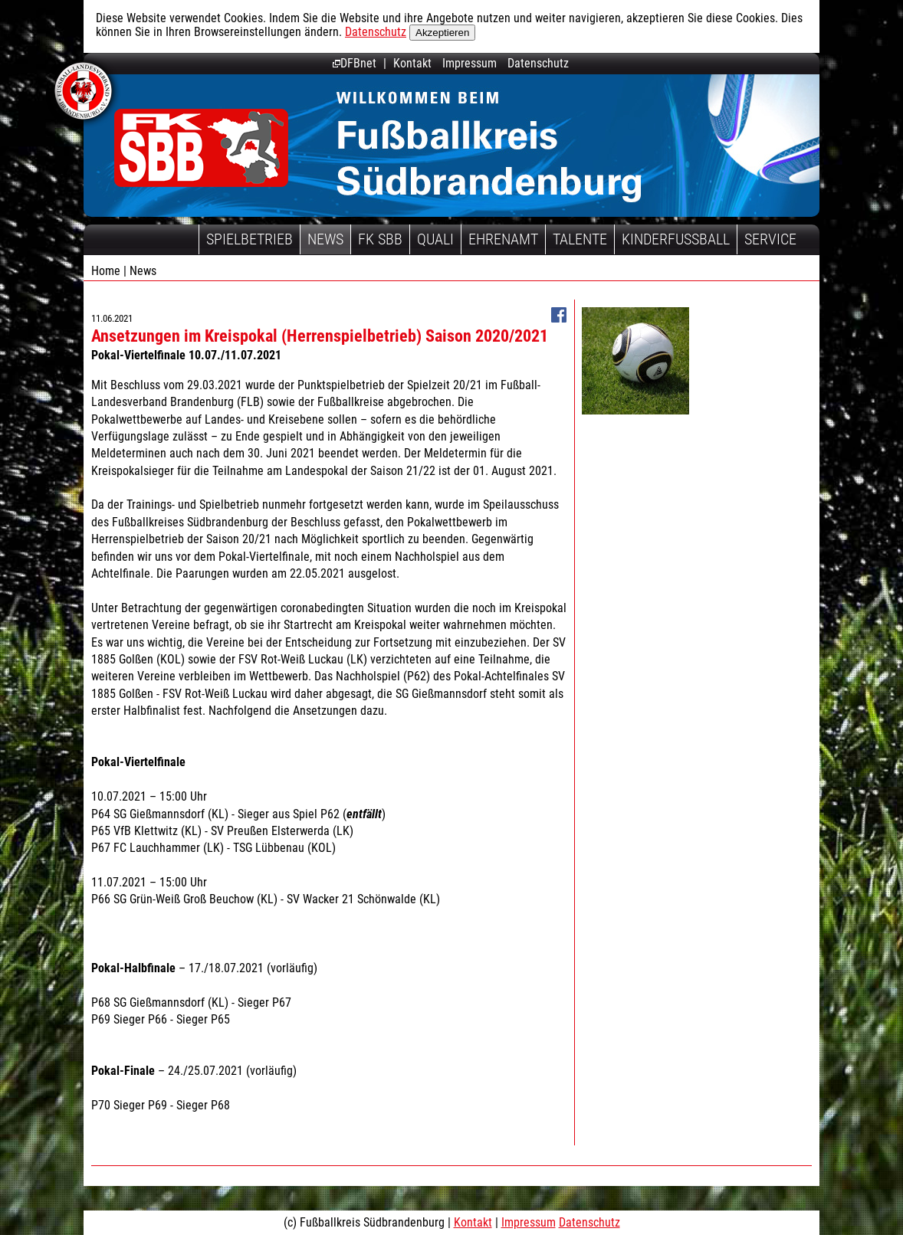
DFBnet (354, 63)
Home (105, 271)
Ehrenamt (503, 239)
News (325, 239)
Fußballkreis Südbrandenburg (201, 147)
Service (770, 239)
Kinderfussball (676, 239)
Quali (435, 239)
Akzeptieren (442, 32)
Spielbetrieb (249, 239)
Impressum (469, 63)
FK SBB (380, 239)
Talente (580, 239)
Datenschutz (375, 32)
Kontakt (412, 63)
